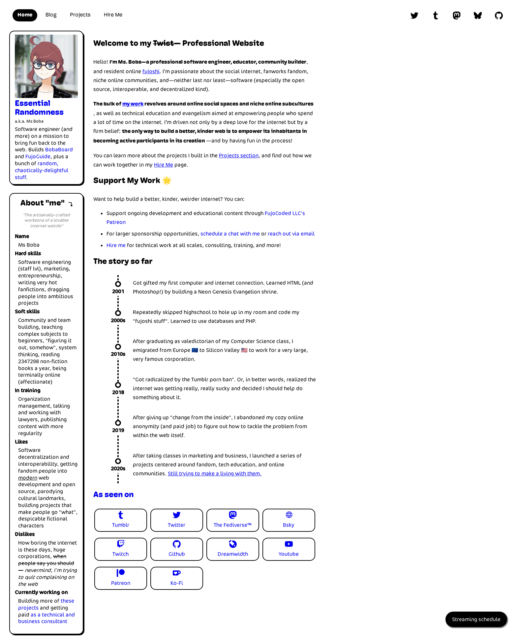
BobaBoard (59, 149)
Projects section (238, 155)
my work (132, 104)
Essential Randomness (39, 108)
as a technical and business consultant (46, 618)
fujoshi (151, 71)
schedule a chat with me (230, 233)
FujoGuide (37, 156)
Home (24, 15)
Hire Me (113, 15)
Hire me (116, 245)
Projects (80, 15)
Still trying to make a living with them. (214, 473)
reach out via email (291, 233)
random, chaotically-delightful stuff (41, 170)
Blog (51, 15)
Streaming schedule (476, 619)
